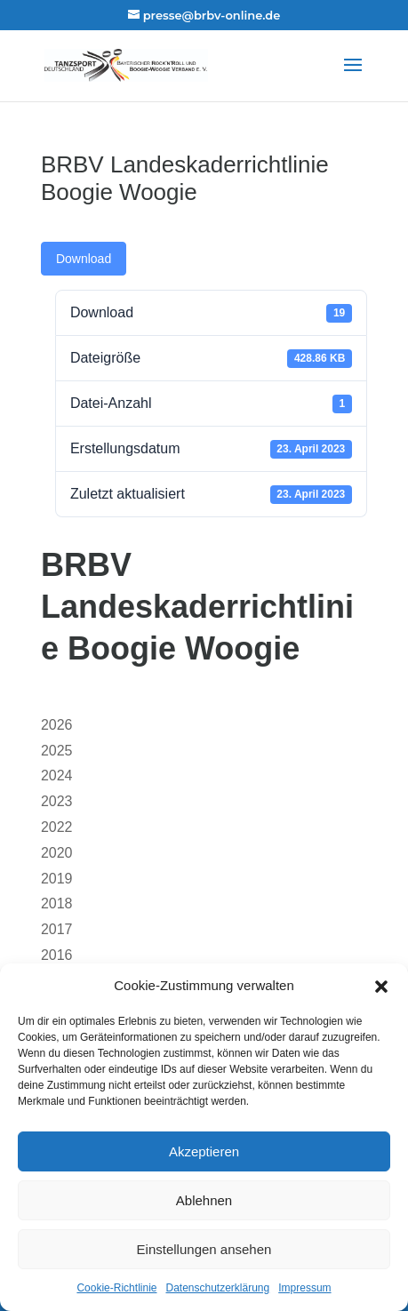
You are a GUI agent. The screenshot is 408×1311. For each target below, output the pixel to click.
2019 (57, 878)
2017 (57, 929)
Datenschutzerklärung (217, 1288)
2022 (57, 827)
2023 (57, 801)
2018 (57, 903)
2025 (57, 750)
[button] (381, 986)
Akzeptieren (204, 1151)
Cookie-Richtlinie (116, 1288)
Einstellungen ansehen (204, 1249)
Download (83, 259)
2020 (57, 852)
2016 (57, 955)
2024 (57, 775)
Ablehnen (204, 1200)
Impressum (304, 1288)
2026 (57, 724)
